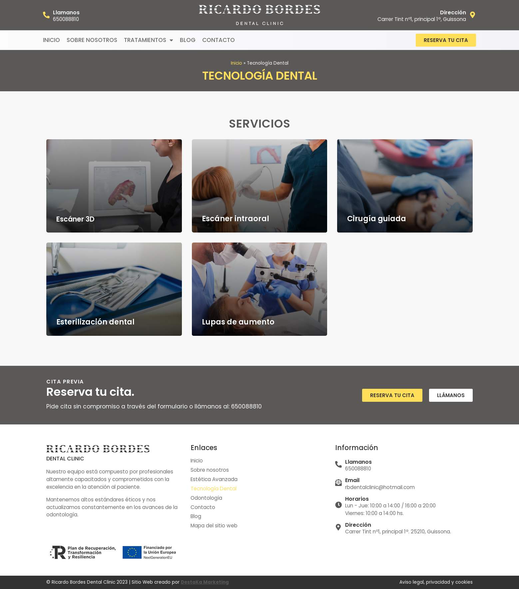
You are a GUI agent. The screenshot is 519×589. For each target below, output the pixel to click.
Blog (188, 40)
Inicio (51, 40)
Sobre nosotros (92, 40)
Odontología (206, 497)
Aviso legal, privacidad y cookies (436, 582)
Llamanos (66, 12)
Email (352, 480)
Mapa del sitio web (214, 525)
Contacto (218, 40)
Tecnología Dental (214, 488)
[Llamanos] (46, 15)
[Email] (338, 482)
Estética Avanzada (214, 479)
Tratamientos (148, 40)
